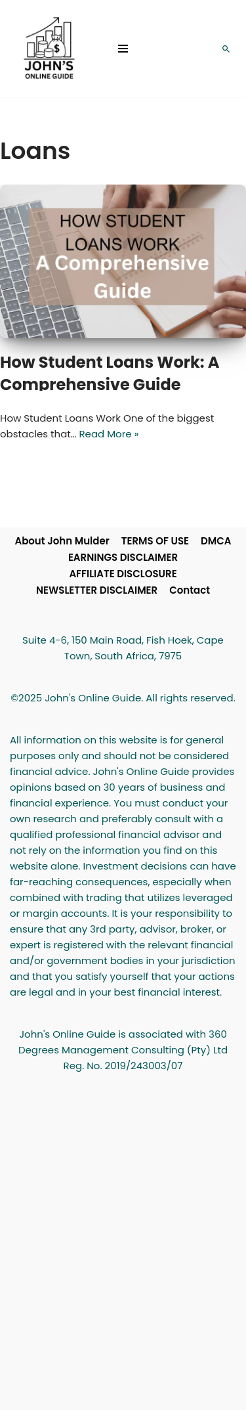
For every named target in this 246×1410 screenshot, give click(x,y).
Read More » (108, 434)
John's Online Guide (156, 1345)
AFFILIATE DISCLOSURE (122, 574)
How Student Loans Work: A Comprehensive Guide (109, 373)
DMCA (216, 541)
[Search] (226, 49)
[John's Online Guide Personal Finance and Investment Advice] (49, 48)
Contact (189, 590)
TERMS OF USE (155, 541)
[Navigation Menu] (123, 48)
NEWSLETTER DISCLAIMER (96, 590)
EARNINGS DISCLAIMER (123, 557)
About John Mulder (61, 541)
